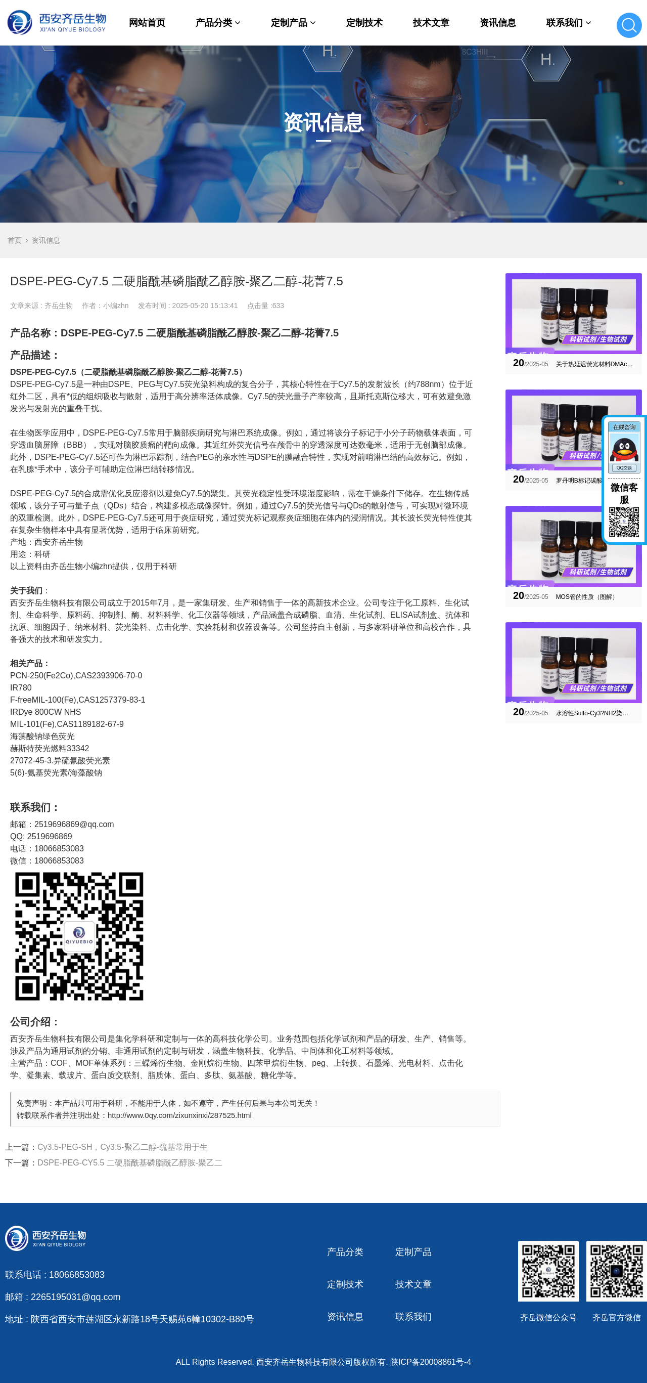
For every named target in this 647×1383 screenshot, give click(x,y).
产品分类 (218, 23)
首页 (15, 240)
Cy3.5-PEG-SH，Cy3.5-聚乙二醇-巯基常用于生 (122, 1147)
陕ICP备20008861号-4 (430, 1362)
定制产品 (293, 23)
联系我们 (568, 23)
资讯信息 (498, 23)
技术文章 (431, 23)
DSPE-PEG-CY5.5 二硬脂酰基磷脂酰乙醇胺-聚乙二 (129, 1162)
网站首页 (147, 23)
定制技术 (364, 23)
